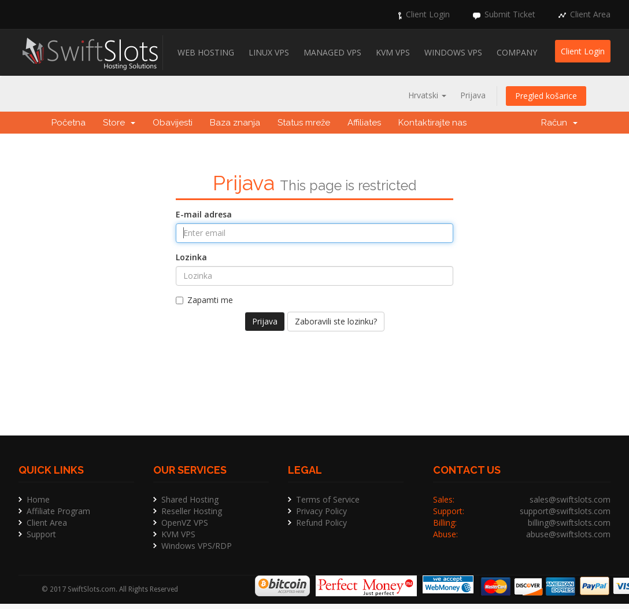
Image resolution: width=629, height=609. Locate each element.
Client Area (590, 14)
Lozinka (191, 257)
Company (517, 52)
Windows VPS (453, 52)
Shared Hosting (190, 499)
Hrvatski (427, 95)
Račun (559, 122)
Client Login (428, 14)
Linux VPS (269, 52)
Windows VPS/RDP (196, 545)
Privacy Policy (321, 510)
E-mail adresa (204, 214)
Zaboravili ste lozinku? (336, 321)
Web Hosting (205, 52)
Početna (68, 122)
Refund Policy (321, 522)
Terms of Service (328, 499)
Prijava (473, 95)
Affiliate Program (58, 510)
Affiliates (364, 122)
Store (119, 122)
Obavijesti (173, 122)
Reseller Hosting (191, 510)
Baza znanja (235, 122)
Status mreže (304, 122)
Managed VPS (332, 52)
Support (41, 534)
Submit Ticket (509, 14)
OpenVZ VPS (184, 522)
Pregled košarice (546, 95)
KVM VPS (393, 52)
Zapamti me (204, 299)
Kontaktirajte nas (432, 122)
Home (38, 499)
